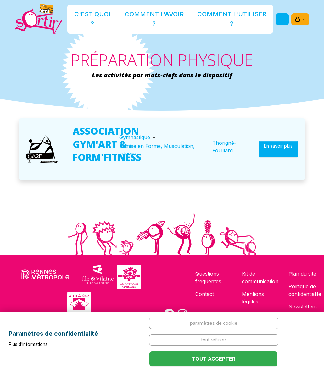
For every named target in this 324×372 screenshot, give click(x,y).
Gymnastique (134, 137)
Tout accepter (213, 359)
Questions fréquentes (208, 278)
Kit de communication (260, 278)
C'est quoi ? (112, 20)
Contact (204, 294)
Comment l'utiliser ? (219, 20)
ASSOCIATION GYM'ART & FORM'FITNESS (107, 143)
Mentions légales (253, 298)
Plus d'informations (28, 344)
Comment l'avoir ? (160, 20)
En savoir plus (278, 149)
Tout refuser (213, 339)
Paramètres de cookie (213, 323)
